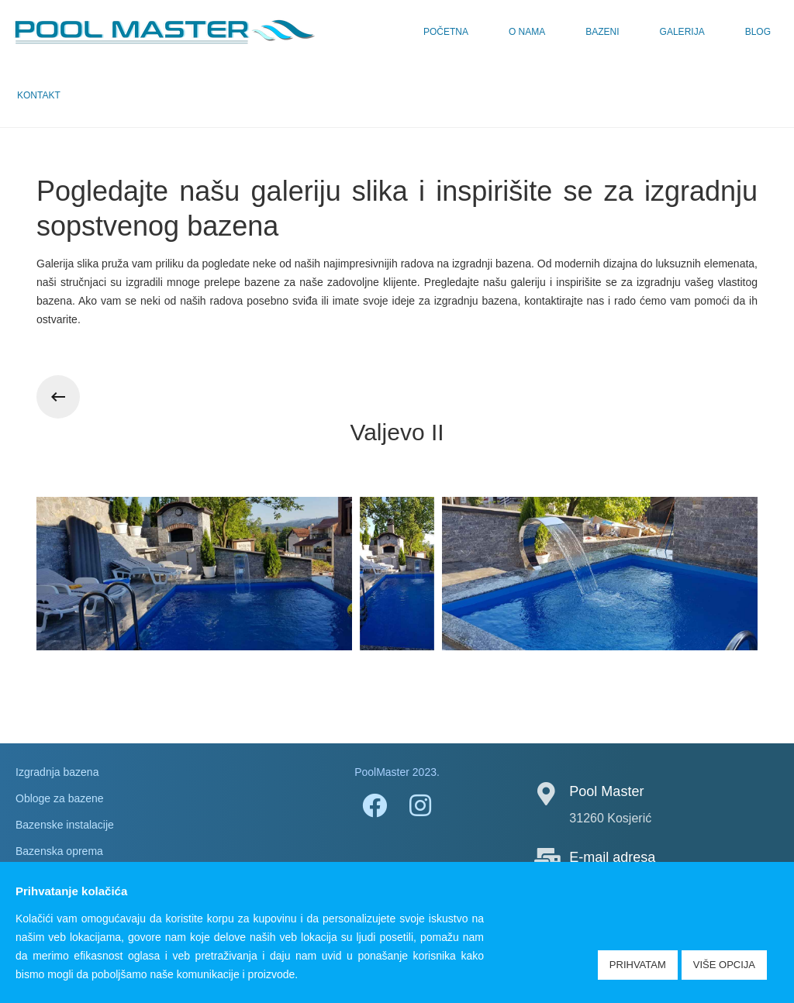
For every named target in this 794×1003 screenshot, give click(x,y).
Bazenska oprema (59, 851)
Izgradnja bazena (57, 772)
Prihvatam (637, 964)
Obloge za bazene (60, 798)
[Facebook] (373, 804)
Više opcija (724, 964)
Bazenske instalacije (65, 825)
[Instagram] (420, 804)
